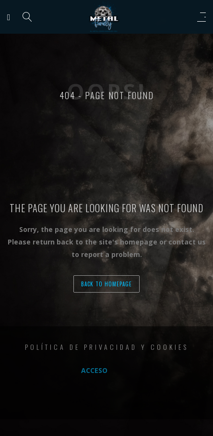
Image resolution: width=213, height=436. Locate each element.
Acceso (94, 370)
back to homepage (106, 284)
